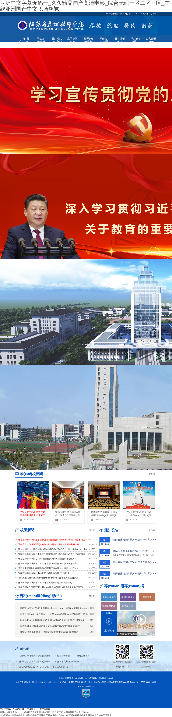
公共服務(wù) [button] (151, 40)
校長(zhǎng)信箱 (124, 14)
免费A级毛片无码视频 (35, 715)
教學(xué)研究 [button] (88, 40)
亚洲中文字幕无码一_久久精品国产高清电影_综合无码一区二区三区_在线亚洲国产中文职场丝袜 (44, 712)
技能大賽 (147, 597)
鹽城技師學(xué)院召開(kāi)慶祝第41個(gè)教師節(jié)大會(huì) (104, 515)
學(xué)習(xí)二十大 (147, 607)
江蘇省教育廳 (63, 656)
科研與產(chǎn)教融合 (109, 607)
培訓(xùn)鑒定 (128, 597)
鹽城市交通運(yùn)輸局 (68, 661)
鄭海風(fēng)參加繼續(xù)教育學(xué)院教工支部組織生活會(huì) (52, 620)
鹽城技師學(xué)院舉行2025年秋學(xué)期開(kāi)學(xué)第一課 (138, 515)
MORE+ (153, 474)
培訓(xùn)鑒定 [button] (135, 40)
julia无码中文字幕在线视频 (12, 715)
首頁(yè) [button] (26, 41)
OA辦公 (136, 14)
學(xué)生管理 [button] (103, 40)
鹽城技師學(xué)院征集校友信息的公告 (133, 551)
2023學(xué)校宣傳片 (127, 634)
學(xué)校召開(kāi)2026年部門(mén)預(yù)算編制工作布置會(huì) (48, 578)
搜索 (154, 14)
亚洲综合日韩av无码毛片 (99, 715)
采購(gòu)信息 (109, 597)
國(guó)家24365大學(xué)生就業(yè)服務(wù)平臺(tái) (44, 667)
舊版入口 (144, 14)
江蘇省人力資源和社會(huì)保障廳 (34, 656)
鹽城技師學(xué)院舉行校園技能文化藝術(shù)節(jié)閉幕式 (49, 632)
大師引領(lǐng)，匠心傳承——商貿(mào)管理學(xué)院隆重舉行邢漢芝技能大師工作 (61, 614)
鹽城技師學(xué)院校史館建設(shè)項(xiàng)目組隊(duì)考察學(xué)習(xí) (56, 608)
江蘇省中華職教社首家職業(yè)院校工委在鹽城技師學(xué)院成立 (48, 568)
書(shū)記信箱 (111, 14)
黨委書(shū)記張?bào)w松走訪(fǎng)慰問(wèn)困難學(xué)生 (50, 626)
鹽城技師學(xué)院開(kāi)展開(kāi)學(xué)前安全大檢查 (43, 573)
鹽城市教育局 (83, 656)
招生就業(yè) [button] (119, 40)
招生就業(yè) (128, 606)
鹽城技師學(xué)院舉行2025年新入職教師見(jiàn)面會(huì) (45, 582)
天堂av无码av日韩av (55, 715)
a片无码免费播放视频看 (77, 715)
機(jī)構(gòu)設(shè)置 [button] (56, 41)
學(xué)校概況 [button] (41, 40)
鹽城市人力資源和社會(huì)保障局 (34, 661)
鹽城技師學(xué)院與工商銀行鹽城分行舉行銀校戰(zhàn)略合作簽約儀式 (67, 515)
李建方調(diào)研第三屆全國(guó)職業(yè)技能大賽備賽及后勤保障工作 (51, 587)
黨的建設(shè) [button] (72, 40)
